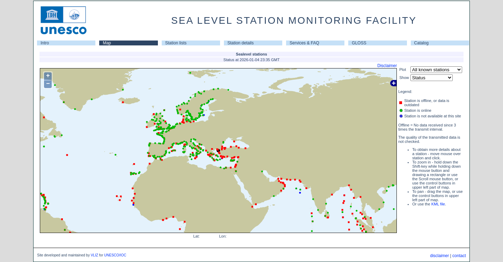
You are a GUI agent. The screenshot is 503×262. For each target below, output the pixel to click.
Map (107, 43)
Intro (45, 43)
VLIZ (94, 255)
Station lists (176, 43)
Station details (240, 43)
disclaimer (439, 255)
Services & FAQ (304, 43)
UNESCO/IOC (115, 255)
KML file (438, 204)
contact (459, 255)
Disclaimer (387, 65)
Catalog (421, 43)
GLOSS (359, 43)
